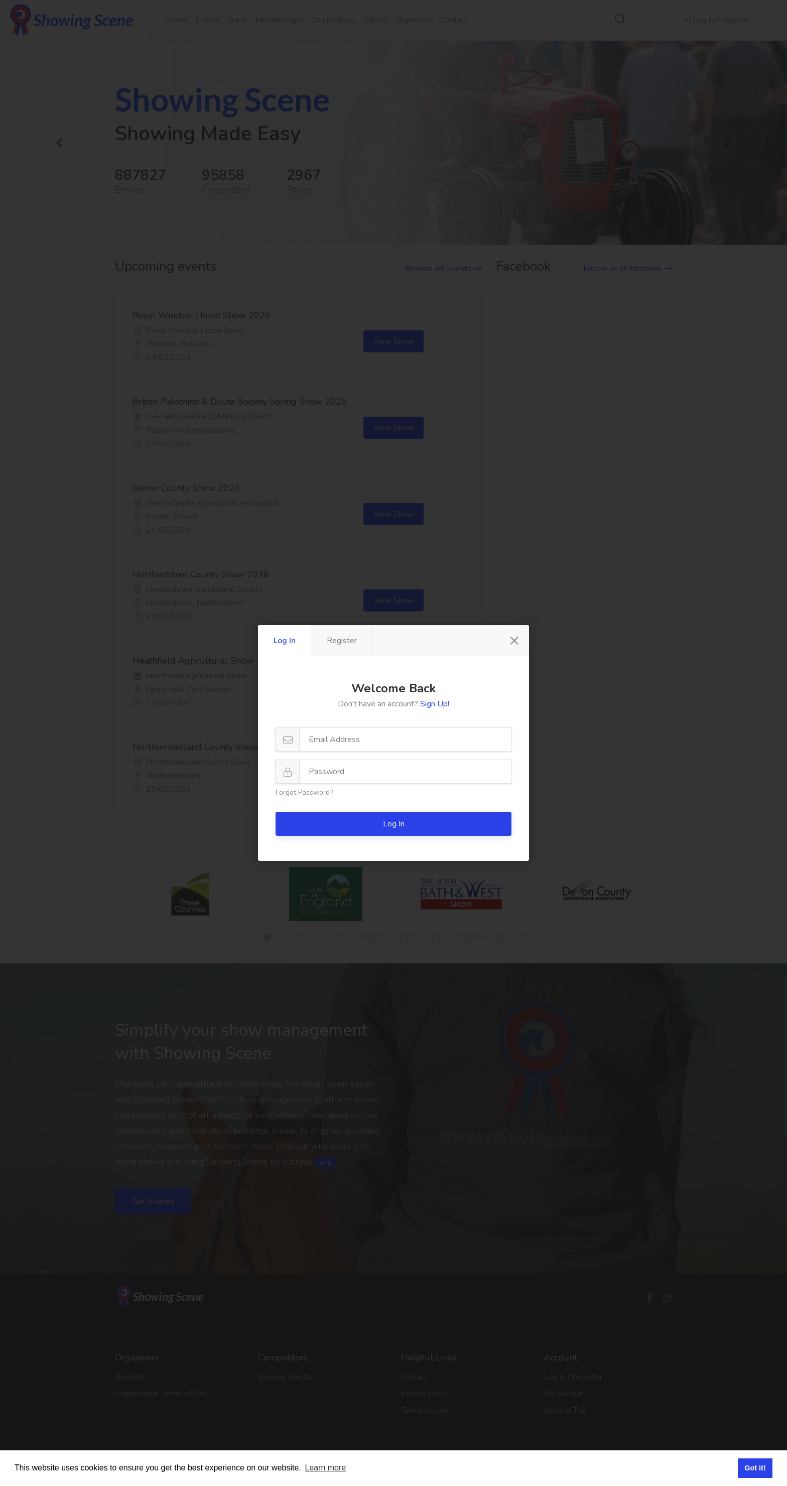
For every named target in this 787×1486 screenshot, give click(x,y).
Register (342, 640)
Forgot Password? (304, 792)
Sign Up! (434, 703)
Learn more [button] (325, 1467)
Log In (285, 640)
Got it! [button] (754, 1468)
